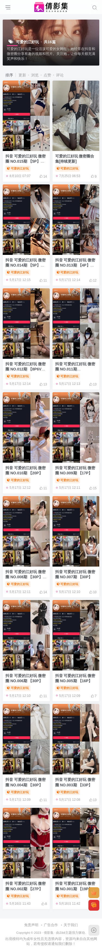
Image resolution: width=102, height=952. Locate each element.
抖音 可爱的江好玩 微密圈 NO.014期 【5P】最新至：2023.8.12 (25, 265)
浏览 (35, 75)
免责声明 (31, 925)
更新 (22, 75)
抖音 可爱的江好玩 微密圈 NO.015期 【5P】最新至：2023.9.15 (25, 161)
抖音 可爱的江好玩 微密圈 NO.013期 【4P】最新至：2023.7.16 (75, 265)
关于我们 (71, 925)
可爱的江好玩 (18, 168)
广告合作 (51, 925)
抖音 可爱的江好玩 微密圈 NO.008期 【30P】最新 (26, 577)
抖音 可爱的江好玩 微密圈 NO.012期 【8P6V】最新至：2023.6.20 (25, 369)
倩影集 (49, 932)
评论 (60, 75)
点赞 (47, 75)
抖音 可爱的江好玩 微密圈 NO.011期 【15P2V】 (75, 369)
